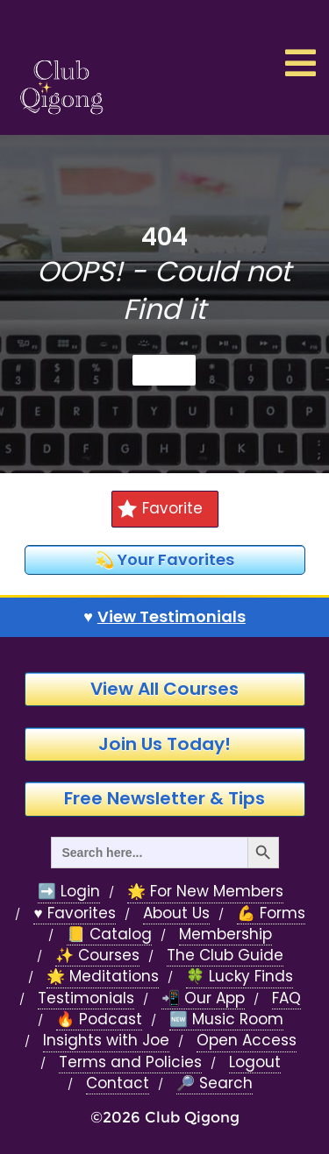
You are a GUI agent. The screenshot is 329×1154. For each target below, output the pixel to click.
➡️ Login (69, 891)
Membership (225, 934)
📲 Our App (203, 998)
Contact (117, 1083)
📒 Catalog (109, 934)
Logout (255, 1062)
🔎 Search (214, 1083)
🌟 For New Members (205, 891)
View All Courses (164, 688)
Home (164, 370)
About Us (176, 913)
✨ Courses (97, 955)
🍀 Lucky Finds (239, 976)
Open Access (247, 1040)
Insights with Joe (106, 1040)
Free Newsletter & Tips (164, 798)
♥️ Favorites (74, 913)
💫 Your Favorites (164, 559)
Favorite (160, 508)
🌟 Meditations (102, 976)
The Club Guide (225, 955)
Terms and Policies (130, 1062)
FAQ (286, 998)
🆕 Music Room (226, 1019)
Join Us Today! (164, 744)
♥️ (164, 616)
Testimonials (86, 998)
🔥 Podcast (99, 1019)
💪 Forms (271, 913)
